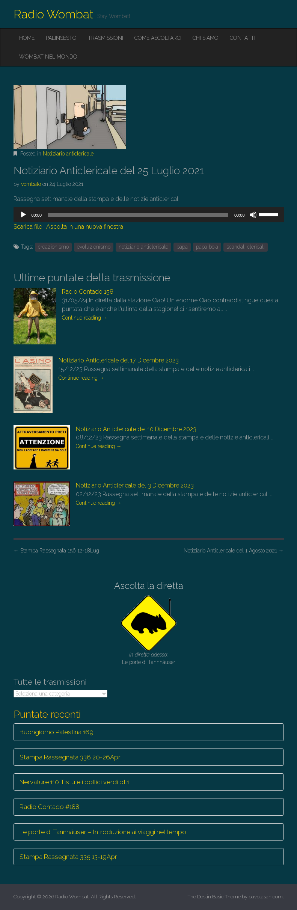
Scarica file (28, 226)
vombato (31, 184)
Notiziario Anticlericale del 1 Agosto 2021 (234, 551)
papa (182, 247)
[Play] (23, 215)
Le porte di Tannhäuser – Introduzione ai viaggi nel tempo (103, 832)
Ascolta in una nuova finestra (84, 226)
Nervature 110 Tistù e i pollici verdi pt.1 (74, 782)
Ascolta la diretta (148, 585)
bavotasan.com (266, 896)
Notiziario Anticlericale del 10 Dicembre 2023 (136, 429)
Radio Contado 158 (87, 291)
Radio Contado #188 (49, 806)
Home (27, 38)
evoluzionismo (93, 247)
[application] (149, 214)
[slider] (138, 215)
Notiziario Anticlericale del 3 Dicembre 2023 (135, 485)
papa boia (207, 247)
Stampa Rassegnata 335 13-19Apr (68, 856)
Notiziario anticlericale (68, 154)
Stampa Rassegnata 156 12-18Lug (56, 551)
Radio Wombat (53, 14)
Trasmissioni (105, 38)
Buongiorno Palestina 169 (56, 732)
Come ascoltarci (157, 38)
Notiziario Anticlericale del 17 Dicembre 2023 (119, 360)
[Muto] (253, 215)
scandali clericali (245, 247)
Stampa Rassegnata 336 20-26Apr (70, 757)
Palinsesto (61, 38)
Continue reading (85, 318)
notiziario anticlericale (143, 247)
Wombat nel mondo (48, 57)
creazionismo (53, 247)
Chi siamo (206, 38)
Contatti (242, 38)
